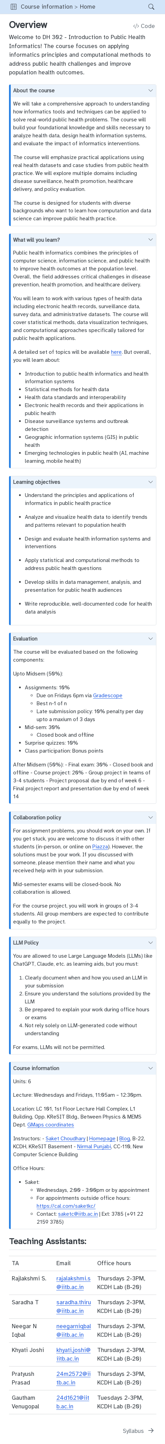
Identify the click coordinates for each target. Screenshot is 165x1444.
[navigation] (120, 7)
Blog (124, 1138)
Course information (47, 6)
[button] (13, 7)
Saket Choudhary (65, 1138)
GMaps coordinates (50, 1124)
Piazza (100, 846)
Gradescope (107, 695)
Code (144, 26)
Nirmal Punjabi (94, 1146)
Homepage (102, 1138)
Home (87, 6)
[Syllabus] (138, 1431)
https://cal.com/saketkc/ (66, 1206)
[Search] (145, 7)
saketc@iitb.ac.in (78, 1214)
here (116, 352)
